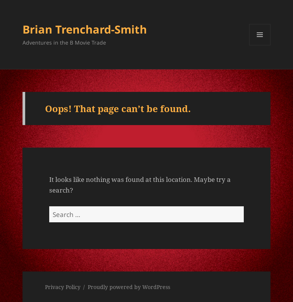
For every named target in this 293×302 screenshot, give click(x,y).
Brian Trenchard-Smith (85, 29)
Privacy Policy (62, 287)
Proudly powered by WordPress (129, 287)
